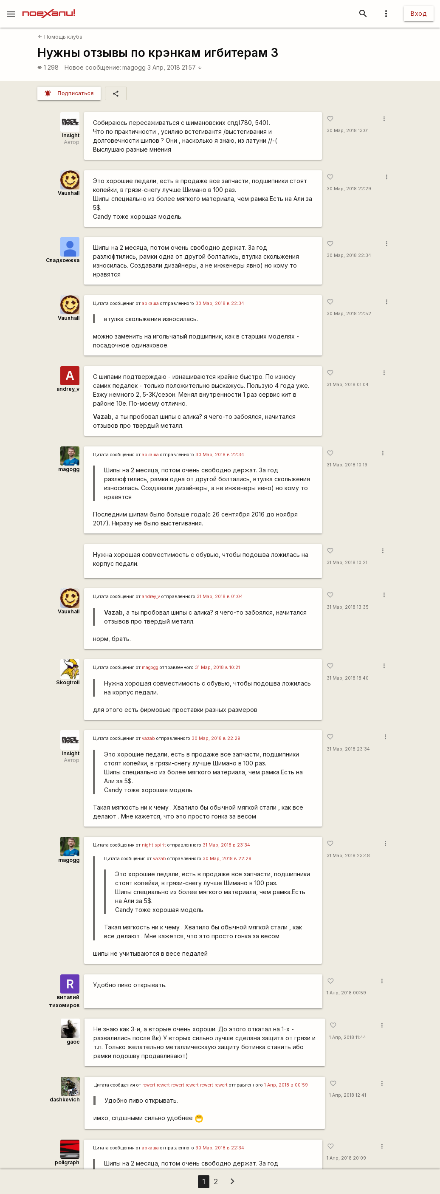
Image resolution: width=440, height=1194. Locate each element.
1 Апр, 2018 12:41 (347, 1095)
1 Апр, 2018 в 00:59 (286, 1085)
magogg (134, 67)
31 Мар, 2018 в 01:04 (220, 596)
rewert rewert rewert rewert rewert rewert (185, 1085)
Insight (70, 135)
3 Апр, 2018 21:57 (174, 67)
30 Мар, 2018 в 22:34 (219, 303)
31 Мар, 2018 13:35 (348, 607)
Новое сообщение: (93, 67)
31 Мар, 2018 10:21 (347, 562)
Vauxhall (68, 193)
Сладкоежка (62, 260)
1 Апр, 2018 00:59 (346, 993)
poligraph (67, 1162)
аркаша (150, 303)
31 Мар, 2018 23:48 (348, 855)
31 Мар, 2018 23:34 (348, 749)
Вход (419, 13)
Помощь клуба (59, 37)
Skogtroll (67, 682)
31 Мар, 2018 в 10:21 (217, 667)
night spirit (154, 845)
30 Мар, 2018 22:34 (349, 255)
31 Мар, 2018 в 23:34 (226, 845)
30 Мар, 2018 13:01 (348, 130)
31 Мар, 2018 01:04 (348, 384)
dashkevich (65, 1099)
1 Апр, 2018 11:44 (347, 1037)
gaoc (73, 1042)
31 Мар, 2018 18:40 (348, 678)
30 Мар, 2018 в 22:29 (216, 738)
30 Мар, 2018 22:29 (349, 189)
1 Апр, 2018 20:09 (346, 1158)
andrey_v (67, 389)
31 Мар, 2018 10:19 (347, 465)
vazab (148, 738)
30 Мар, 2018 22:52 (349, 313)
